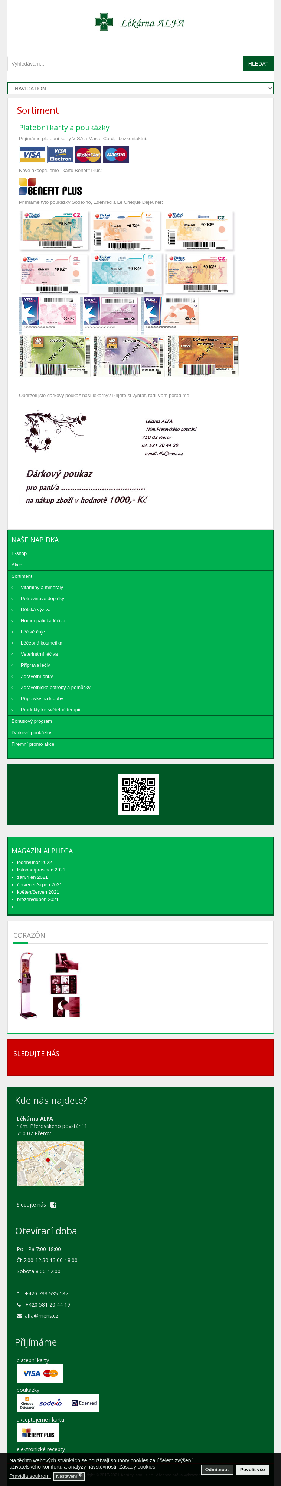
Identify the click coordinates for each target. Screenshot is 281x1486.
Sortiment (22, 576)
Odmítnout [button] (217, 1469)
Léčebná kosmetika (41, 643)
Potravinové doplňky (42, 598)
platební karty (33, 1360)
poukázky (28, 1389)
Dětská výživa (35, 609)
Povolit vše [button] (252, 1469)
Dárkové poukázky (31, 732)
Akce (17, 564)
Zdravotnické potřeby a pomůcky (56, 687)
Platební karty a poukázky (64, 127)
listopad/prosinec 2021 (41, 870)
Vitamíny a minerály (42, 587)
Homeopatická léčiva (43, 620)
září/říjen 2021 (32, 877)
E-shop (19, 553)
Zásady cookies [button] (137, 1467)
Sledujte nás (36, 1204)
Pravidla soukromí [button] (30, 1476)
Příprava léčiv (35, 665)
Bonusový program (32, 721)
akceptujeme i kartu (40, 1419)
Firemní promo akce (33, 744)
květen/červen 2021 (38, 892)
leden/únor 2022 (34, 862)
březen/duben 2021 (38, 899)
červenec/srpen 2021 (39, 884)
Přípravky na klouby (42, 698)
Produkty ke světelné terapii (50, 709)
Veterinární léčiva (39, 654)
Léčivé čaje (33, 632)
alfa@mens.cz (41, 1315)
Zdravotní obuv (37, 676)
